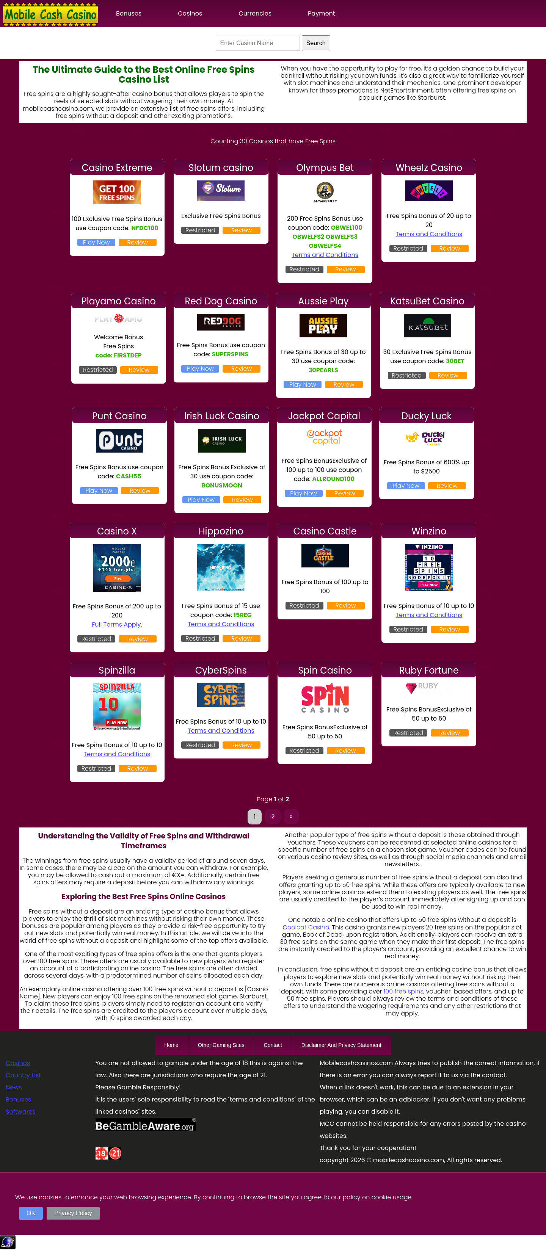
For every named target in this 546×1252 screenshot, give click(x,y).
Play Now (96, 242)
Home (171, 1045)
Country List (23, 1075)
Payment (321, 13)
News (14, 1087)
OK (31, 1213)
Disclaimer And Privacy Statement (341, 1045)
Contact (273, 1045)
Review (137, 242)
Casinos (190, 13)
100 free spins (404, 991)
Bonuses (128, 13)
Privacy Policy (73, 1213)
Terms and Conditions (325, 255)
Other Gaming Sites (221, 1045)
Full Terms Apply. (117, 624)
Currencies (254, 13)
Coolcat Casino (306, 927)
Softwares (21, 1111)
